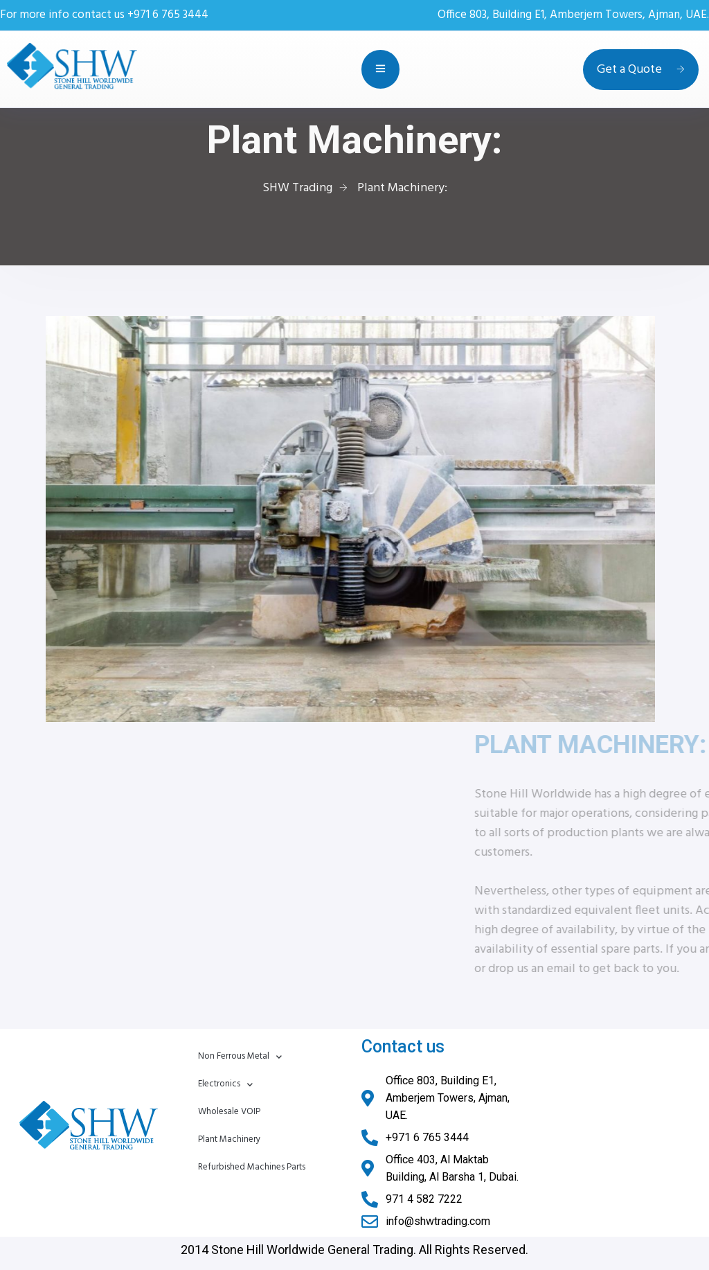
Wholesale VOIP (229, 1111)
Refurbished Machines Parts (251, 1167)
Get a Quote (641, 70)
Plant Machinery (229, 1139)
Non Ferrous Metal (240, 1057)
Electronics (225, 1085)
